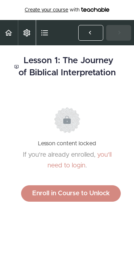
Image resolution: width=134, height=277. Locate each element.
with (67, 10)
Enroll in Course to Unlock (71, 193)
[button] (9, 32)
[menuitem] (27, 32)
